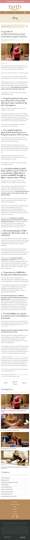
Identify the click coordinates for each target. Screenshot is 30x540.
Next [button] (24, 383)
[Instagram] (17, 516)
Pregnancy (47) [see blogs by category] (5, 480)
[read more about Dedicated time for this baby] (15, 440)
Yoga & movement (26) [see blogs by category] (7, 491)
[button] (27, 26)
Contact (15, 514)
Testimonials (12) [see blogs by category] (5, 477)
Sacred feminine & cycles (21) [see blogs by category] (9, 496)
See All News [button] (15, 383)
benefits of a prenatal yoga (20, 356)
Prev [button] (5, 383)
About (15, 511)
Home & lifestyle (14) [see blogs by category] (6, 487)
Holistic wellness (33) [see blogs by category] (6, 489)
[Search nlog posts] (15, 26)
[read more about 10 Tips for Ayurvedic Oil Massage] (15, 422)
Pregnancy (17, 40)
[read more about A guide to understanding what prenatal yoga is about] (15, 403)
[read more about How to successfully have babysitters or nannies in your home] (15, 460)
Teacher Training (15, 504)
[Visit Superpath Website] (7, 537)
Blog (15, 506)
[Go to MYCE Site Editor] (22, 537)
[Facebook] (13, 516)
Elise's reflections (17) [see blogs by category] (6, 494)
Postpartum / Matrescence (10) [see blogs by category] (9, 482)
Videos (15, 509)
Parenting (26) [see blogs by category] (4, 484)
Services (15, 502)
